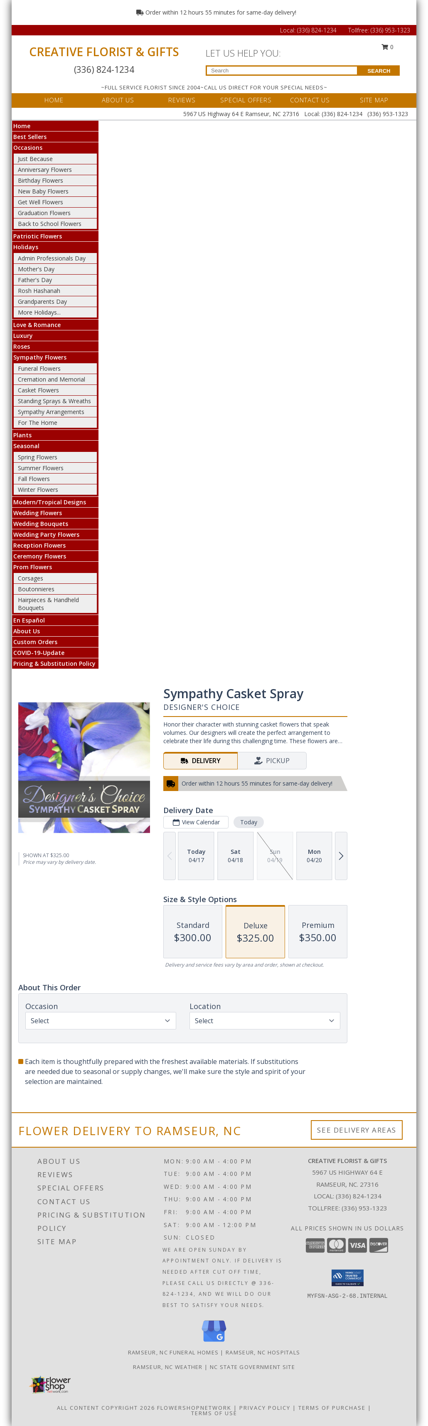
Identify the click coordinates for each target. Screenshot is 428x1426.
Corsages (30, 578)
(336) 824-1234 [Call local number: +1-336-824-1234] (358, 1196)
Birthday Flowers (40, 180)
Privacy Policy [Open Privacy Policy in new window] (264, 1407)
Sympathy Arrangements (51, 412)
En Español (29, 620)
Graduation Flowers (44, 213)
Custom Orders (35, 642)
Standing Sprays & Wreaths (54, 401)
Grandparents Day (42, 301)
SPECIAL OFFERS (246, 100)
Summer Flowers (41, 468)
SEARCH (379, 71)
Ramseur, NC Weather (168, 1367)
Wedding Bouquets (40, 524)
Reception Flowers (39, 545)
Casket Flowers (38, 390)
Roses (21, 346)
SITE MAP (374, 100)
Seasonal (26, 446)
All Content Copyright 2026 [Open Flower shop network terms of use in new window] (106, 1407)
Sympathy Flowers (39, 357)
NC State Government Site (252, 1367)
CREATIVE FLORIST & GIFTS (104, 52)
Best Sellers (30, 137)
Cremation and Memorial (51, 379)
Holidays (25, 247)
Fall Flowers (34, 479)
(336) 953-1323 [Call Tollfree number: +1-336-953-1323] (390, 30)
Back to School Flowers (49, 224)
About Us (26, 631)
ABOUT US (118, 100)
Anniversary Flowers (45, 170)
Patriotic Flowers (37, 236)
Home (21, 126)
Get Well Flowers (40, 202)
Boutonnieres (36, 589)
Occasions (27, 147)
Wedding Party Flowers (46, 534)
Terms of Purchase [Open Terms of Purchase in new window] (332, 1407)
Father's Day (35, 280)
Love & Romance (37, 325)
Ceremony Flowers (39, 556)
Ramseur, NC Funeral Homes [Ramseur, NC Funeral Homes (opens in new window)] (173, 1352)
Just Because (35, 159)
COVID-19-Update (38, 653)
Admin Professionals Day (52, 258)
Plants (22, 435)
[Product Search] (282, 70)
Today (248, 822)
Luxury (23, 336)
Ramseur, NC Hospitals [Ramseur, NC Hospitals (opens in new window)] (263, 1352)
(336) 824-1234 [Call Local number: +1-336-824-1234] (317, 30)
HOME (54, 100)
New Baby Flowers (43, 191)
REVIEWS (182, 100)
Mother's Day (36, 269)
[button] (348, 1278)
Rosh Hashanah (39, 291)
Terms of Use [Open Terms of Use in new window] (214, 1413)
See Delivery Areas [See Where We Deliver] (356, 1130)
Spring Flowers (37, 457)
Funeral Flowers (39, 368)
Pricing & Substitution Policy (54, 663)
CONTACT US (310, 100)
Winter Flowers (38, 490)
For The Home (37, 423)
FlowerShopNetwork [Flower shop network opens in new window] (194, 1407)
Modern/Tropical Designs (49, 502)
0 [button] (387, 47)
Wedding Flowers (37, 513)
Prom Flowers (32, 567)
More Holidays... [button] (39, 312)
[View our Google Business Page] (214, 1342)
